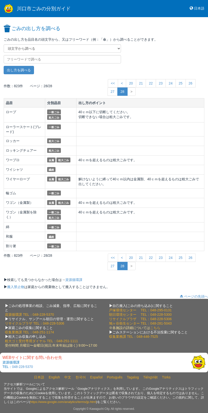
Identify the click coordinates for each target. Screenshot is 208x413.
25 (181, 83)
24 (171, 83)
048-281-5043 (161, 323)
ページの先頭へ (196, 296)
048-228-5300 (161, 314)
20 (131, 83)
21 (141, 83)
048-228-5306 (53, 323)
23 (161, 83)
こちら (155, 328)
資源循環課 (73, 280)
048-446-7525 (147, 337)
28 (122, 92)
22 (151, 83)
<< (113, 83)
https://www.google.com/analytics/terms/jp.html (63, 402)
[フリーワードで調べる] (62, 59)
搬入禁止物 (15, 287)
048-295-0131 (161, 310)
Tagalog (133, 377)
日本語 (199, 8)
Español (96, 377)
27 (113, 92)
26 (191, 83)
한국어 (81, 377)
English (54, 377)
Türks (166, 377)
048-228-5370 (43, 314)
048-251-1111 (67, 341)
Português (114, 377)
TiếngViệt (150, 377)
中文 (67, 377)
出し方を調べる (19, 70)
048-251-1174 (43, 332)
